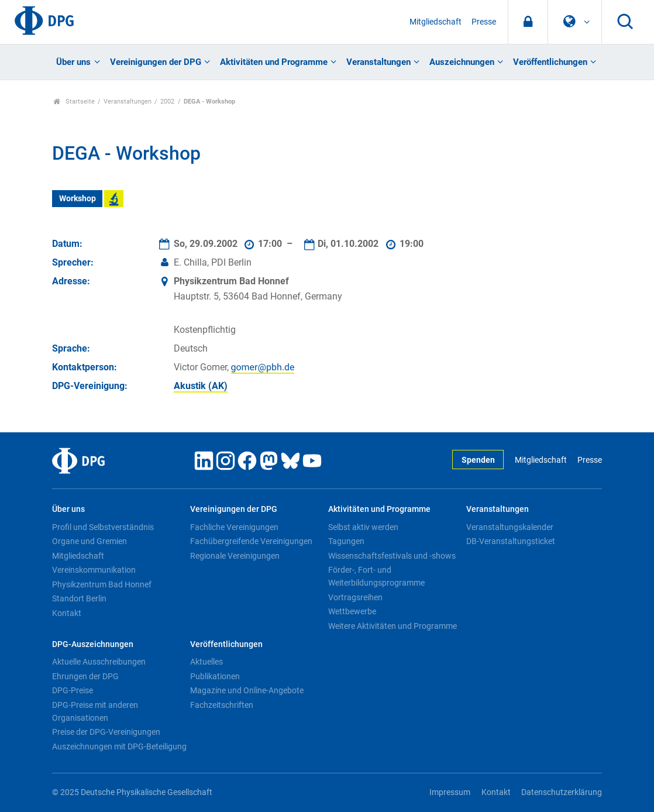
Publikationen (215, 676)
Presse (483, 22)
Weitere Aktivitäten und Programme (392, 626)
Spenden (478, 460)
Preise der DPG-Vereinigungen (106, 732)
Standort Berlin (79, 598)
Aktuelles (206, 661)
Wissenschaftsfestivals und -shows (392, 555)
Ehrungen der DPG (85, 676)
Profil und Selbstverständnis (103, 527)
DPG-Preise (72, 690)
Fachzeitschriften (221, 705)
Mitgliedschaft (435, 22)
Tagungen (346, 541)
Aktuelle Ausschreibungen (99, 661)
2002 (167, 101)
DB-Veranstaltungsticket (510, 541)
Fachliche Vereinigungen (234, 527)
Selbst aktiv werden (363, 527)
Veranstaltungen (378, 62)
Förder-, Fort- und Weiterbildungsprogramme (376, 576)
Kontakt (66, 613)
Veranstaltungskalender (509, 527)
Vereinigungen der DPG (155, 62)
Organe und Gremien (89, 541)
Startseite (74, 101)
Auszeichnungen (461, 62)
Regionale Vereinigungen (235, 555)
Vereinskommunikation (94, 569)
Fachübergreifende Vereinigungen (251, 541)
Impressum (449, 792)
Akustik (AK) (201, 385)
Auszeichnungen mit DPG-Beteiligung (119, 746)
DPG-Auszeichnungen (92, 644)
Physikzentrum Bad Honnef (102, 584)
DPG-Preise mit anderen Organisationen (95, 711)
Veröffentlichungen (550, 62)
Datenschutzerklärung (561, 792)
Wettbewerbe (352, 611)
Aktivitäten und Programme (274, 62)
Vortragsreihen (355, 597)
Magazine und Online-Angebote (247, 690)
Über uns (73, 62)
